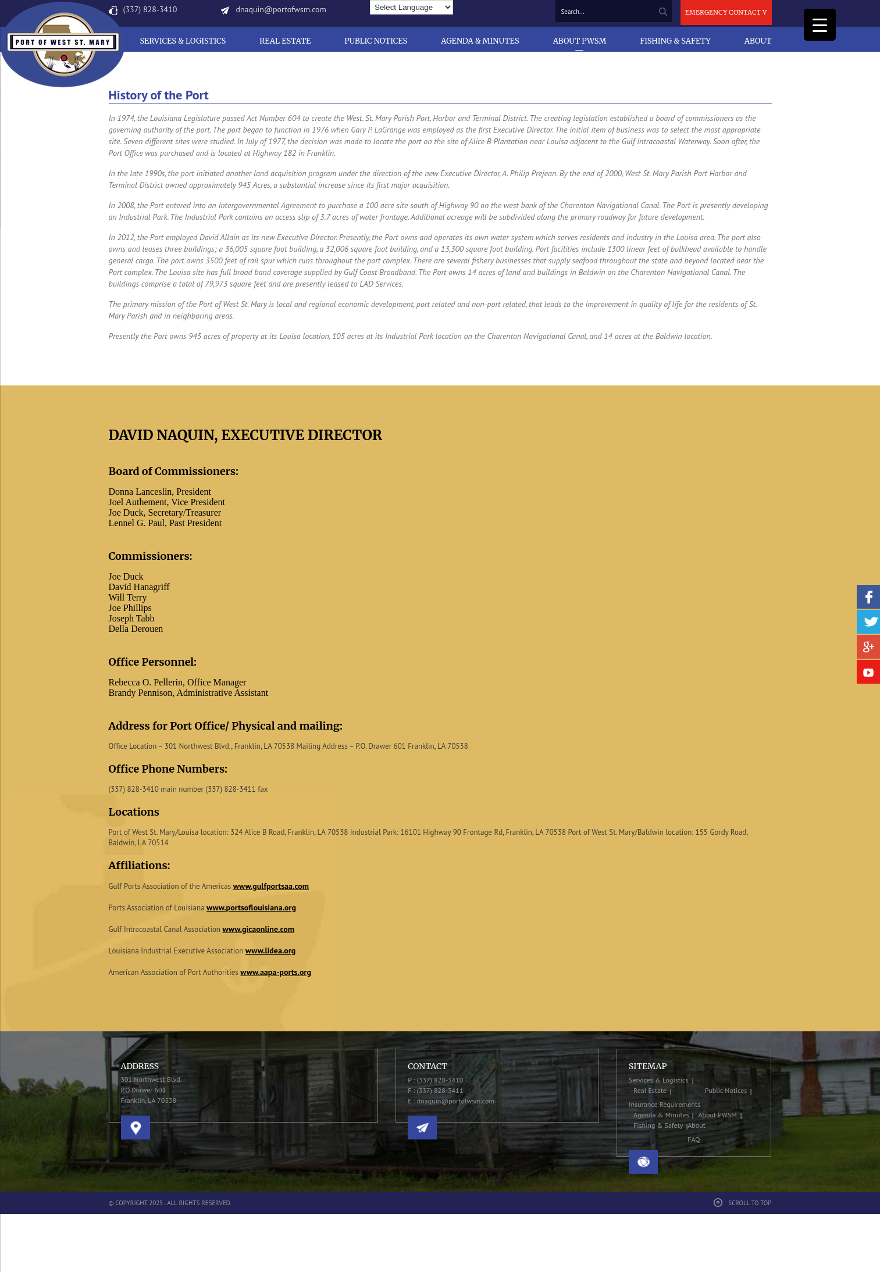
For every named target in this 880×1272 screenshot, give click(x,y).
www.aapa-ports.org (275, 972)
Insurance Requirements (664, 1104)
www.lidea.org (270, 950)
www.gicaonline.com (258, 929)
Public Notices (375, 41)
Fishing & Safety (675, 41)
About (758, 41)
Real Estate (285, 41)
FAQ (693, 1139)
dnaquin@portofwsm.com (281, 9)
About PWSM (580, 41)
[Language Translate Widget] (411, 7)
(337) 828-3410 (150, 9)
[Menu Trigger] (820, 25)
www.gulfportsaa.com (271, 886)
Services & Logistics (183, 41)
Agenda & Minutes (480, 41)
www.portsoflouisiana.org (251, 907)
